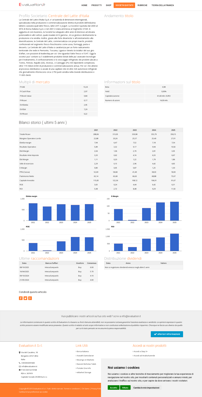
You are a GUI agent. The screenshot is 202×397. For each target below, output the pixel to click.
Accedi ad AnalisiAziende (144, 355)
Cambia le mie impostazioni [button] (146, 388)
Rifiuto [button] (125, 388)
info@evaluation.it (131, 316)
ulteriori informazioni (167, 334)
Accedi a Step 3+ (140, 351)
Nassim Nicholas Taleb (86, 364)
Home (37, 5)
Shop (108, 5)
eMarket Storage (83, 372)
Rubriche (142, 5)
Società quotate (124, 5)
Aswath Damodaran (85, 355)
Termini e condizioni (72, 388)
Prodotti (96, 5)
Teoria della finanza (163, 5)
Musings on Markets (85, 360)
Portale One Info (83, 368)
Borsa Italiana (82, 351)
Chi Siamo (85, 388)
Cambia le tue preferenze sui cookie (33, 392)
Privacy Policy (96, 388)
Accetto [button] (113, 388)
